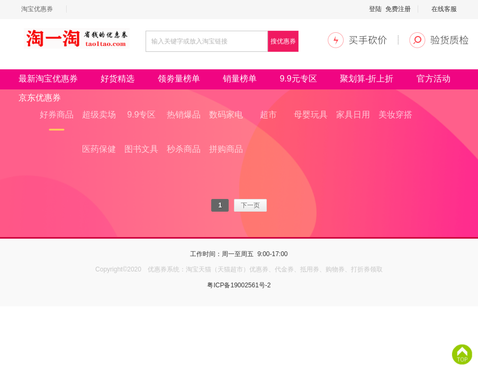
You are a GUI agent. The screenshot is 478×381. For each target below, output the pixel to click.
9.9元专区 (298, 78)
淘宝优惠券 (37, 9)
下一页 (250, 205)
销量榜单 (240, 78)
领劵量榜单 (179, 78)
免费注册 (398, 9)
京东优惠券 (40, 97)
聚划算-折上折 (366, 78)
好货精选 (117, 78)
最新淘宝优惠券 (48, 78)
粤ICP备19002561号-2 (238, 285)
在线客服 (444, 9)
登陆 (375, 9)
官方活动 (433, 78)
